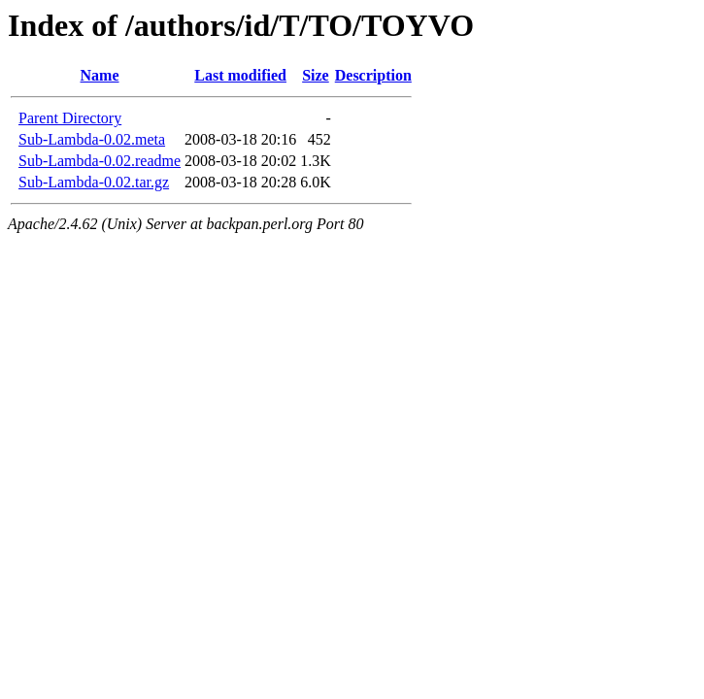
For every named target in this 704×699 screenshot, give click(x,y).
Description (373, 75)
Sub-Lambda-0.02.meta (91, 139)
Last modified (240, 75)
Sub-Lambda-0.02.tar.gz (93, 182)
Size (315, 75)
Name (100, 75)
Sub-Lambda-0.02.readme (99, 160)
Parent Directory (69, 118)
